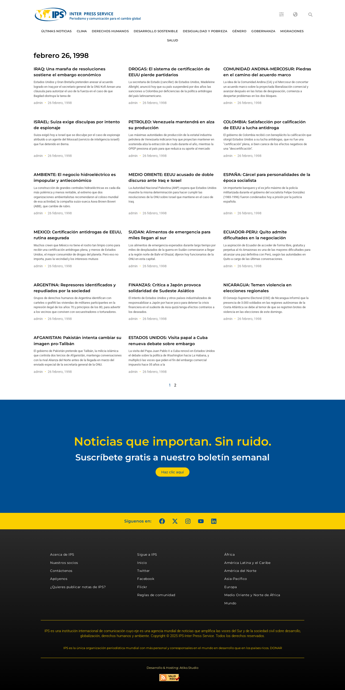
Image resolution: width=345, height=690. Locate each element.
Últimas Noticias (56, 31)
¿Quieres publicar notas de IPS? (78, 587)
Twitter (143, 571)
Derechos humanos (110, 31)
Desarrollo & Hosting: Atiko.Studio (172, 668)
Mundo (230, 603)
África (229, 554)
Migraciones (292, 31)
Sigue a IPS (147, 554)
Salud (172, 40)
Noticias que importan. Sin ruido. (172, 441)
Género (239, 31)
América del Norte (240, 571)
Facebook (145, 579)
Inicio (142, 563)
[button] (310, 14)
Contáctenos (61, 571)
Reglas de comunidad (156, 595)
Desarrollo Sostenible (156, 31)
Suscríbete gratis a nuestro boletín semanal (172, 457)
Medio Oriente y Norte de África (252, 595)
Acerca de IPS (62, 554)
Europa (230, 587)
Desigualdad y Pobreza (205, 31)
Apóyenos (58, 579)
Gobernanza (263, 31)
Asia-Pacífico (235, 579)
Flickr (142, 587)
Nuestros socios (64, 563)
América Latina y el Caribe (247, 563)
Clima (82, 31)
